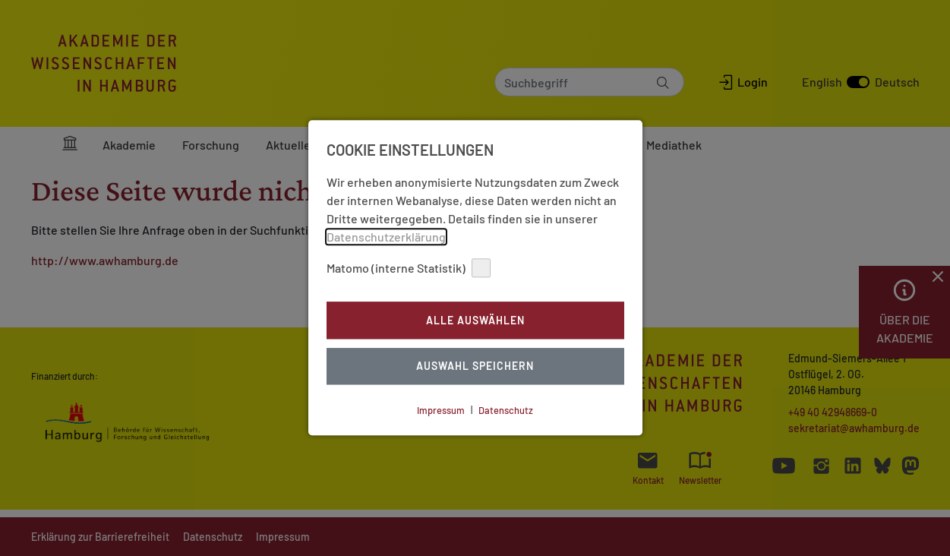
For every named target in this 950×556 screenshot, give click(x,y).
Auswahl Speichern (475, 366)
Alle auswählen (475, 320)
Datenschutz (505, 410)
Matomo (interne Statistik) (409, 267)
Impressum (441, 410)
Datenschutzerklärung (386, 236)
